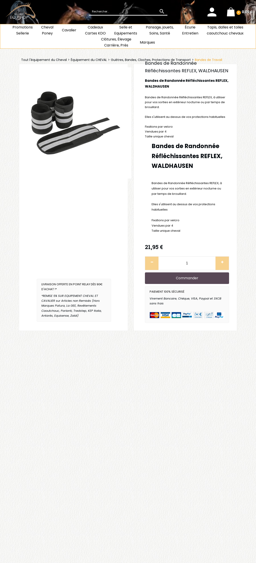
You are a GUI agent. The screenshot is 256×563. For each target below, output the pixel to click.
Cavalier (69, 30)
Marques (147, 42)
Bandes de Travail (208, 60)
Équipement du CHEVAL (89, 60)
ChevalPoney (47, 30)
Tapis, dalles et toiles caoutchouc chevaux (225, 30)
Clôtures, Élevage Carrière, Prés (116, 42)
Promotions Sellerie (22, 30)
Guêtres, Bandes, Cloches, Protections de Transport (151, 60)
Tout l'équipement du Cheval (44, 60)
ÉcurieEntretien (190, 30)
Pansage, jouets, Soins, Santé (160, 30)
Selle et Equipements (125, 30)
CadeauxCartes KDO (95, 30)
